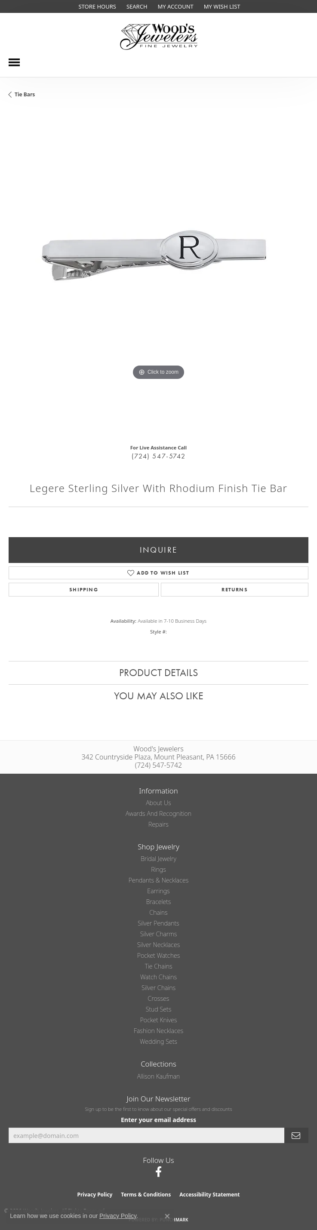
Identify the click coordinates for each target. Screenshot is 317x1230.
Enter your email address (158, 1120)
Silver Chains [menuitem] (158, 988)
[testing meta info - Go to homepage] (159, 36)
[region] (158, 274)
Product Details (158, 672)
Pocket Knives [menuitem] (158, 1020)
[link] (96, 6)
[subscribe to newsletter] (296, 1136)
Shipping (83, 589)
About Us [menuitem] (158, 803)
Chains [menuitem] (158, 912)
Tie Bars (25, 94)
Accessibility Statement (209, 1194)
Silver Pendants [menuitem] (158, 923)
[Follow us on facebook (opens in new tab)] (158, 1172)
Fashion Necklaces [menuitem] (158, 1031)
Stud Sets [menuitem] (159, 1009)
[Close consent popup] (167, 1216)
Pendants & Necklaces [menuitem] (159, 880)
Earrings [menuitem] (158, 891)
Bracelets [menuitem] (158, 902)
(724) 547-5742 (158, 456)
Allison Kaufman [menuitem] (158, 1076)
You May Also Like (158, 695)
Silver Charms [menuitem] (158, 934)
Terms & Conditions (146, 1194)
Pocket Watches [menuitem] (158, 955)
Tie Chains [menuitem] (158, 966)
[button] (136, 6)
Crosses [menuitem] (158, 998)
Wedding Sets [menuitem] (158, 1041)
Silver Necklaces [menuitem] (158, 945)
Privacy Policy (95, 1194)
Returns (234, 589)
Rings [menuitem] (158, 869)
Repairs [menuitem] (158, 824)
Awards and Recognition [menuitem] (158, 813)
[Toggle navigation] (14, 62)
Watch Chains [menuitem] (158, 977)
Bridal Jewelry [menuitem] (158, 859)
